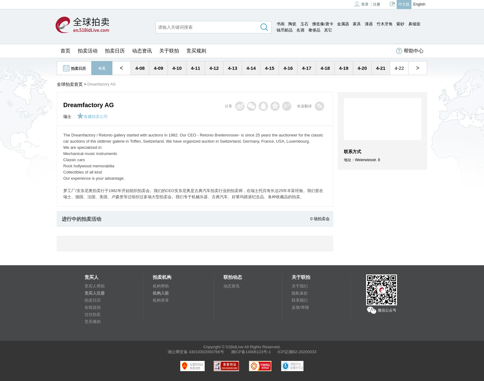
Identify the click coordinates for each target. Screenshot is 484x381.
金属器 (343, 24)
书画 (281, 24)
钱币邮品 (285, 30)
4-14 (251, 68)
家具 (357, 24)
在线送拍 (93, 307)
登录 (361, 3)
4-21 (380, 68)
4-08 (139, 68)
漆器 (369, 24)
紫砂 (400, 24)
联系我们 (300, 300)
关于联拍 (169, 50)
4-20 (362, 68)
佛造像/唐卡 (322, 24)
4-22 (399, 68)
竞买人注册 (95, 293)
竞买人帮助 (95, 286)
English (419, 4)
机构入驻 (161, 293)
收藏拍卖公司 (92, 116)
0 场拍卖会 (320, 218)
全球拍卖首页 (70, 84)
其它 (328, 30)
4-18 (325, 68)
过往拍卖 (93, 314)
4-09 (158, 68)
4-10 (177, 68)
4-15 (269, 68)
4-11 (195, 68)
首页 (65, 50)
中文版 (404, 4)
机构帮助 (161, 286)
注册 (376, 4)
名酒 (300, 30)
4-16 (288, 68)
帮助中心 (410, 51)
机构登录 (161, 300)
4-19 (343, 68)
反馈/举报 (300, 307)
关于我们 (300, 286)
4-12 (214, 68)
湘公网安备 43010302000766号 (196, 352)
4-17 (306, 68)
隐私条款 (300, 293)
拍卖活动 (88, 50)
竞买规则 (196, 50)
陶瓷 (292, 24)
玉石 (304, 24)
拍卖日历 (115, 50)
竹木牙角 (385, 24)
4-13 (232, 68)
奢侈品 (314, 30)
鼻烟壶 (414, 24)
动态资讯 (142, 50)
